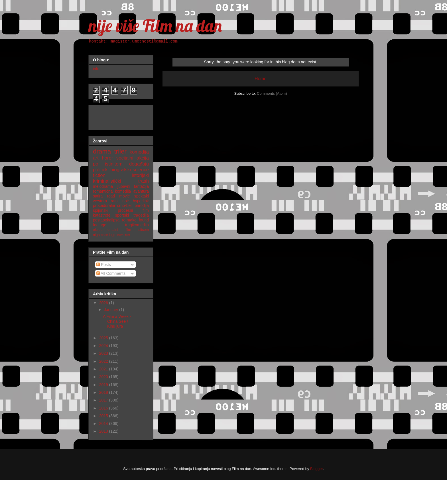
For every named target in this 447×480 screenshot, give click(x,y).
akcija (143, 158)
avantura (141, 191)
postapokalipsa (106, 220)
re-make (129, 220)
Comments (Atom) (272, 93)
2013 (104, 431)
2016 (104, 408)
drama (102, 151)
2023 (104, 353)
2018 (104, 392)
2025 (104, 338)
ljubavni (123, 186)
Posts (103, 264)
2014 (104, 423)
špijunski (100, 210)
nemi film (123, 235)
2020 (104, 376)
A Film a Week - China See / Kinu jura (117, 321)
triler (120, 151)
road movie (118, 196)
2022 (104, 361)
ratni (114, 201)
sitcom (144, 230)
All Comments (110, 273)
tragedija (141, 215)
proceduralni (104, 205)
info (96, 68)
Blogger (316, 469)
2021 (104, 369)
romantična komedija (112, 191)
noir (125, 201)
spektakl (141, 196)
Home (261, 78)
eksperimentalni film (112, 230)
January (111, 309)
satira (98, 196)
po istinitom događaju (121, 164)
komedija (139, 152)
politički (101, 169)
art (96, 158)
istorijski (140, 175)
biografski (120, 169)
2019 (104, 384)
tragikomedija (137, 225)
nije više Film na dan (155, 25)
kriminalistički (107, 181)
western (100, 201)
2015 (104, 416)
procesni (125, 210)
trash (143, 181)
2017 (104, 400)
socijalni (124, 158)
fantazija (141, 186)
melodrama (103, 186)
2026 (104, 302)
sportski (122, 215)
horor (107, 158)
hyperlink (141, 201)
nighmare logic (104, 235)
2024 (104, 345)
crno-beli (125, 205)
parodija (142, 205)
